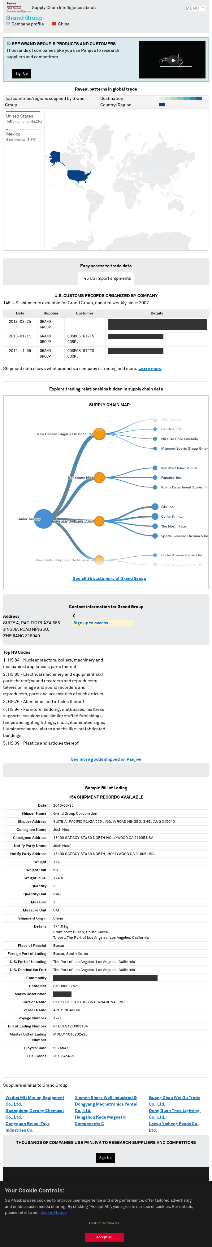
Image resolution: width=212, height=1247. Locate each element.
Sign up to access (90, 623)
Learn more (150, 369)
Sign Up (21, 73)
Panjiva (19, 7)
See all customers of (109, 579)
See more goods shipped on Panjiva (106, 759)
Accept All (104, 1241)
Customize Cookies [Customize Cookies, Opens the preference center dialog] (104, 1227)
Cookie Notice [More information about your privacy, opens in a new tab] (54, 1217)
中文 (129, 1183)
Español (109, 1183)
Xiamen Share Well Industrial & (106, 1098)
